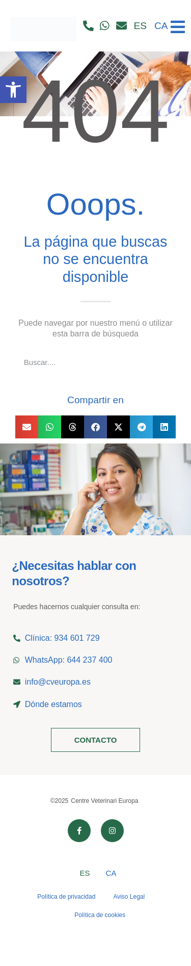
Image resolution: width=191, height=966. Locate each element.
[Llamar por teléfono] (91, 25)
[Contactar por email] (124, 25)
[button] (26, 426)
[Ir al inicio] (43, 25)
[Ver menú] (178, 23)
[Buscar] (163, 362)
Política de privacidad (66, 896)
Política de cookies (99, 915)
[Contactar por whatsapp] (108, 25)
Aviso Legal (129, 896)
